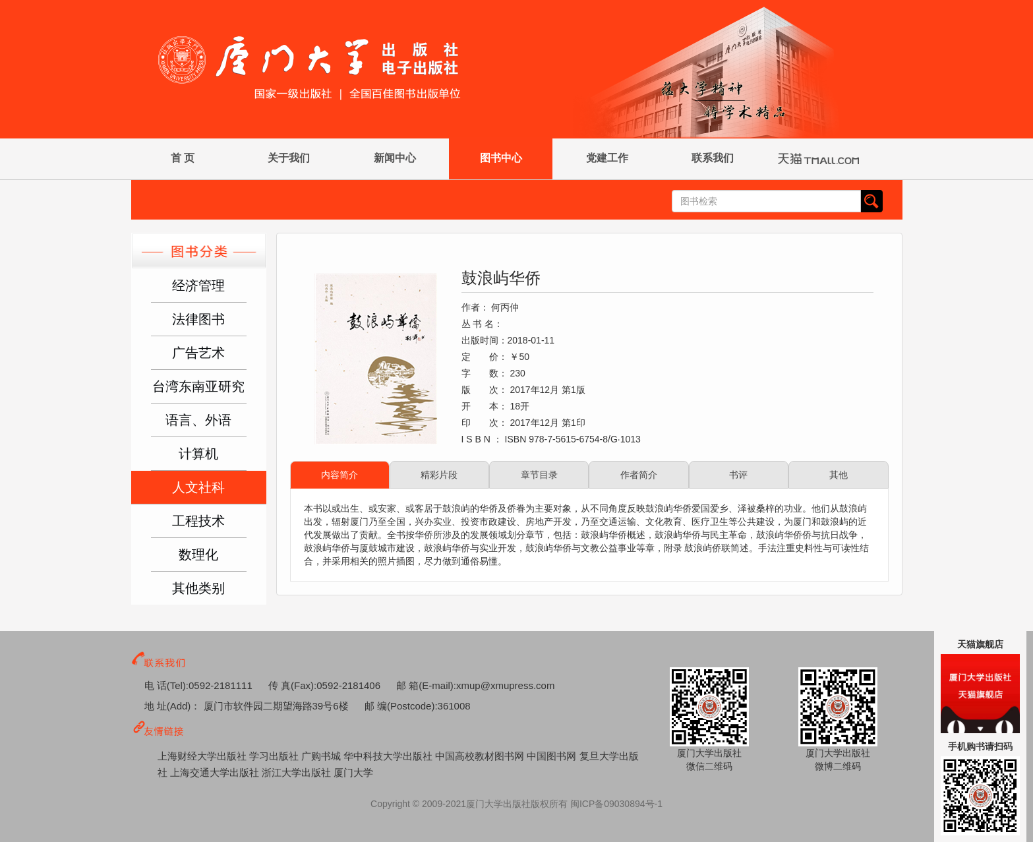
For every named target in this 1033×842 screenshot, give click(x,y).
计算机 (198, 453)
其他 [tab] (838, 474)
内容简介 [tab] (339, 474)
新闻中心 (395, 158)
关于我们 (289, 158)
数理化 (198, 554)
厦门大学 (353, 772)
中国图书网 (553, 756)
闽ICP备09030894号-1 (616, 803)
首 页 (182, 158)
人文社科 (198, 487)
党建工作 (607, 158)
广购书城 (322, 756)
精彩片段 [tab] (439, 474)
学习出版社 (275, 756)
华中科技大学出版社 (389, 756)
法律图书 (198, 319)
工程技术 (198, 521)
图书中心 (501, 158)
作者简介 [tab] (638, 474)
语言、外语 (198, 420)
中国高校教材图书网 (481, 756)
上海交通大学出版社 (216, 772)
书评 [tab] (738, 474)
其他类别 (198, 588)
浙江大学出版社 (298, 772)
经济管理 (198, 285)
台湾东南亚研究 (198, 386)
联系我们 (713, 158)
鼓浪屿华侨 (501, 278)
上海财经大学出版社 (203, 756)
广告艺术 (198, 353)
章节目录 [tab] (539, 474)
